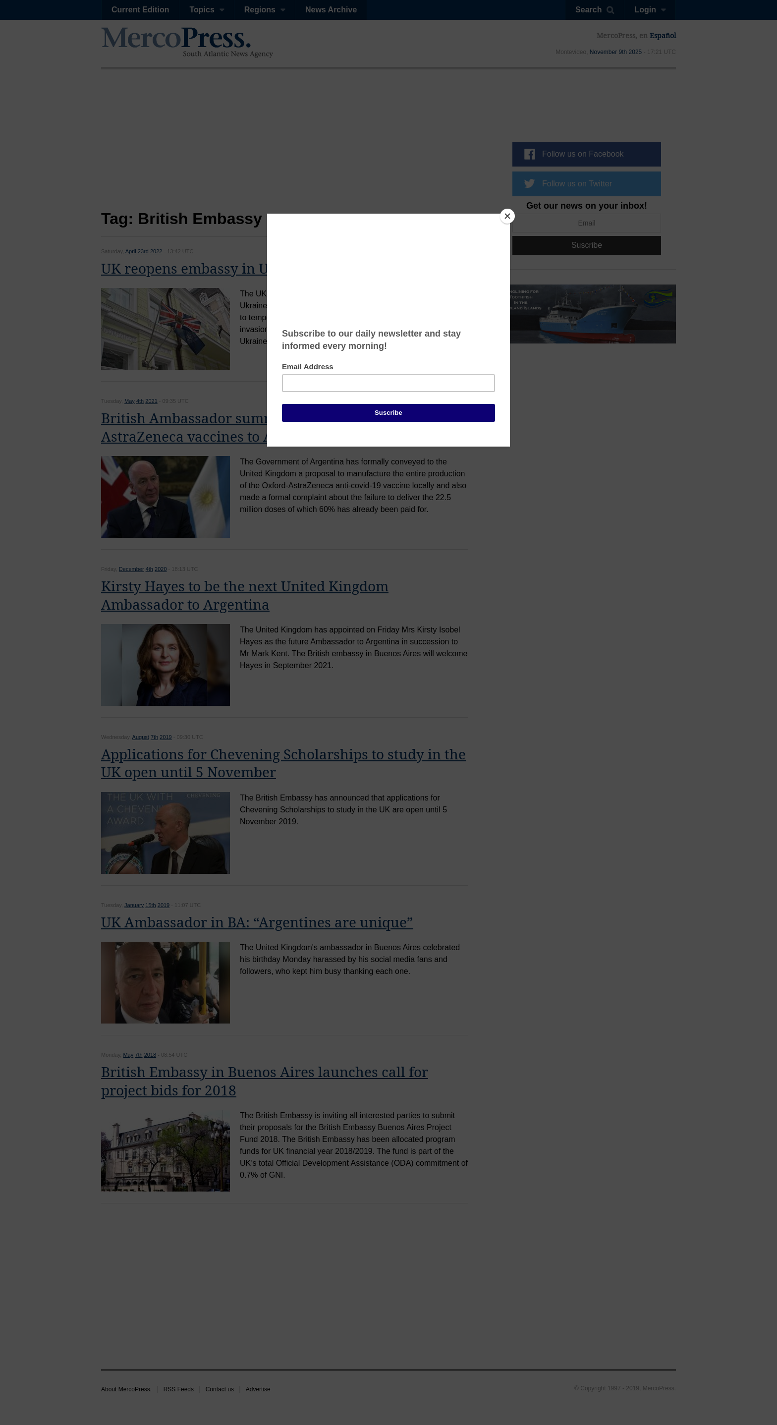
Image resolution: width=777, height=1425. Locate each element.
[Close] (507, 216)
